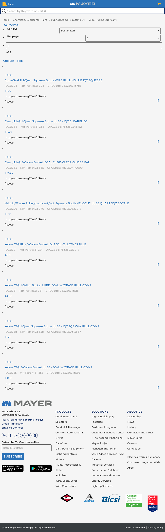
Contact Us (134, 448)
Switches (61, 475)
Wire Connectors (66, 486)
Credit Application (13, 423)
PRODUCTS (64, 411)
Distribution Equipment (70, 448)
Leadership (134, 416)
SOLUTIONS (100, 411)
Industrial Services (103, 464)
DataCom (61, 443)
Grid (6, 60)
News (130, 421)
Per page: (13, 36)
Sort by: (12, 28)
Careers (132, 443)
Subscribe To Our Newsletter (20, 442)
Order (159, 101)
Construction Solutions (105, 470)
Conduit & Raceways (68, 427)
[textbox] (82, 11)
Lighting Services (102, 486)
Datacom (97, 459)
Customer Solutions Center (108, 432)
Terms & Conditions (134, 527)
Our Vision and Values (140, 432)
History (131, 427)
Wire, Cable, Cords (67, 480)
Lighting (61, 454)
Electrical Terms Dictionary (143, 457)
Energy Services (101, 480)
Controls (71, 454)
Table (19, 60)
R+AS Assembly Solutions (107, 437)
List (11, 60)
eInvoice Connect (12, 427)
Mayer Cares (134, 437)
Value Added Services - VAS (108, 454)
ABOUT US (134, 411)
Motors (60, 459)
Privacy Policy (155, 527)
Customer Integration (105, 427)
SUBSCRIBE (13, 456)
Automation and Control (106, 475)
